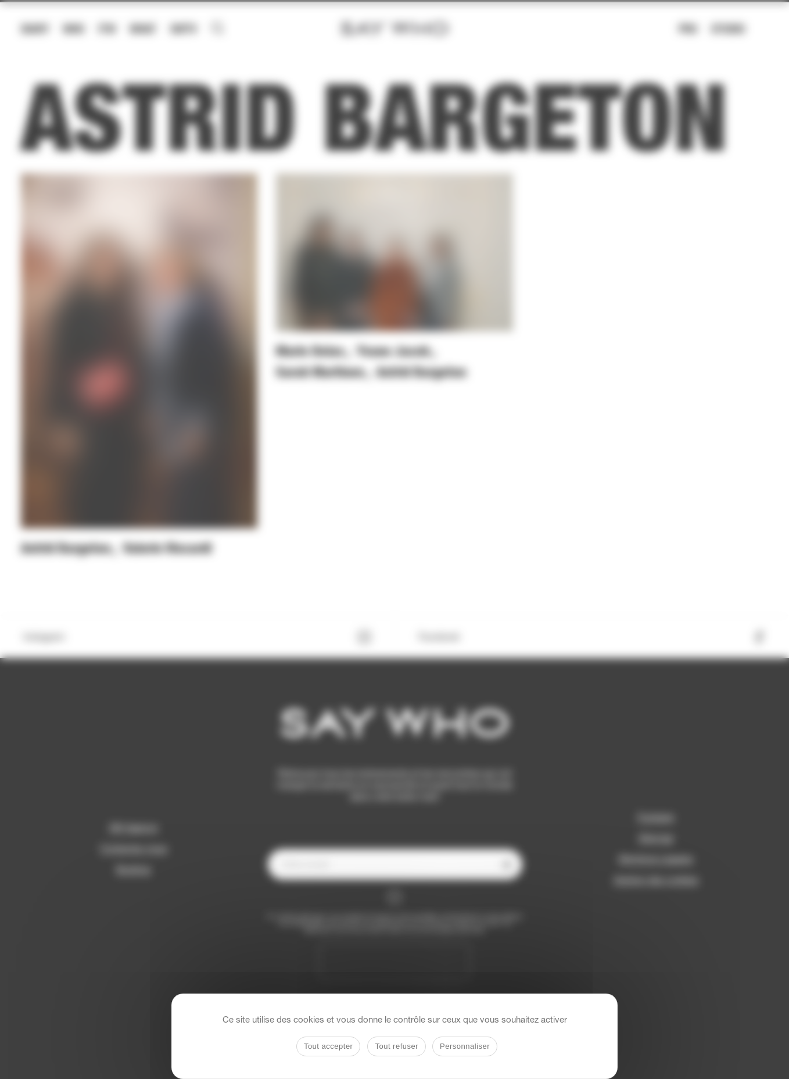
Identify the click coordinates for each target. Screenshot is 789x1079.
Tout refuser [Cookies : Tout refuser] (396, 1046)
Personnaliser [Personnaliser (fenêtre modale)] (465, 1046)
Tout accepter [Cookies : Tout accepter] (328, 1046)
